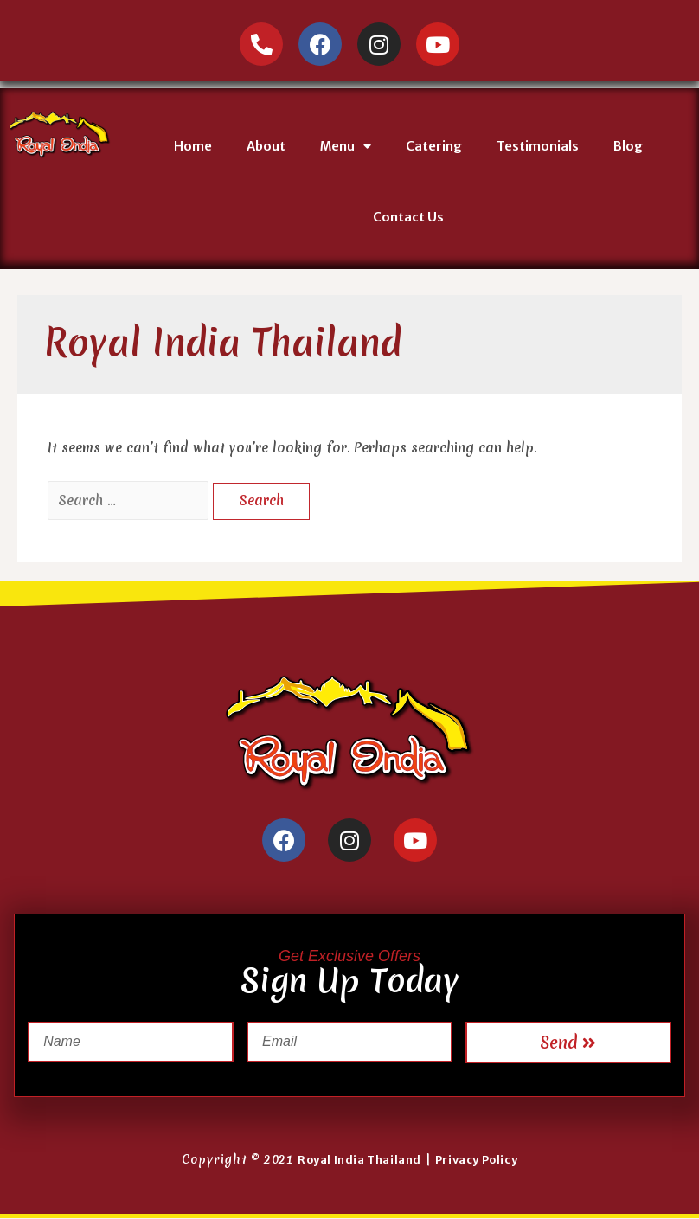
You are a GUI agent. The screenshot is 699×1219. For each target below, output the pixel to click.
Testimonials (538, 146)
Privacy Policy (476, 1159)
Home (193, 146)
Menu (345, 147)
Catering (434, 146)
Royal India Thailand (359, 1159)
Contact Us (408, 217)
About (266, 146)
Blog (628, 146)
